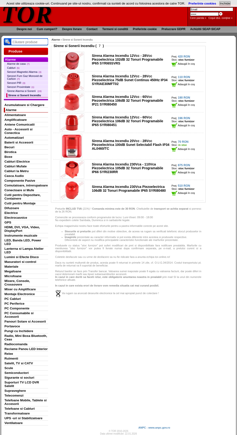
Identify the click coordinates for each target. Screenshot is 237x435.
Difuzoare (12, 208)
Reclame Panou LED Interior (26, 349)
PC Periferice (15, 303)
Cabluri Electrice (17, 161)
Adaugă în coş (183, 63)
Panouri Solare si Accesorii (25, 321)
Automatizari (14, 137)
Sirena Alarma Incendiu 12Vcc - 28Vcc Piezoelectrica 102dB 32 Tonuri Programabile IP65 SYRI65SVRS (127, 59)
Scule (9, 368)
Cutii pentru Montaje (20, 203)
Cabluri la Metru (17, 171)
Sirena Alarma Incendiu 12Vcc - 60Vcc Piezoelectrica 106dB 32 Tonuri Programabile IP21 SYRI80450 (127, 100)
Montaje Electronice (20, 294)
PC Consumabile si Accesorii (19, 314)
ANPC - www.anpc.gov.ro (154, 427)
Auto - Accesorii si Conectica (19, 131)
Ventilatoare (14, 423)
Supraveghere (15, 391)
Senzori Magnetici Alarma (24, 71)
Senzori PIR (16, 82)
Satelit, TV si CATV (19, 363)
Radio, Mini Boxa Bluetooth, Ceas (26, 337)
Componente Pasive (20, 180)
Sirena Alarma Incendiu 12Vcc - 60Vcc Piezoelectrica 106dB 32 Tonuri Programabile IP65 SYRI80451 (127, 121)
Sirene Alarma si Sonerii (24, 91)
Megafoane (13, 271)
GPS (8, 222)
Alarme (11, 110)
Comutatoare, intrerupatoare (26, 185)
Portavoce (12, 326)
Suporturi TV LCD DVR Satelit (22, 384)
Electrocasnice (16, 217)
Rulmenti (11, 358)
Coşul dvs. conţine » (220, 17)
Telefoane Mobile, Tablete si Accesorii (26, 402)
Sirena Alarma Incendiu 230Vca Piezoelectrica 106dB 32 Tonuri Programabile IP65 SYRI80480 (129, 188)
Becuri (10, 147)
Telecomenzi (14, 395)
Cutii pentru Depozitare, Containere (23, 196)
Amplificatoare (16, 120)
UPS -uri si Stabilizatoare (24, 418)
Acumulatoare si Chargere (24, 105)
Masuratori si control (20, 262)
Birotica (11, 152)
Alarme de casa (18, 63)
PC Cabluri (13, 299)
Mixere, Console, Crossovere (17, 282)
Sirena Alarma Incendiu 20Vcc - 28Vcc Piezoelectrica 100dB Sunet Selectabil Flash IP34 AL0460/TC (130, 144)
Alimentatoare (15, 115)
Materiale (11, 266)
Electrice (11, 213)
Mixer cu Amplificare (20, 289)
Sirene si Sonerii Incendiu (24, 95)
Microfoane (13, 276)
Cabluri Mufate (16, 166)
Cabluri (13, 67)
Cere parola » (198, 17)
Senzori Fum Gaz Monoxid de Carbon (25, 77)
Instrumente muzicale (21, 235)
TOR (27, 14)
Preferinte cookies (202, 3)
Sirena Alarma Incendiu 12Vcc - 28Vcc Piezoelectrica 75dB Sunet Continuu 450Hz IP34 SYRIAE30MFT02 (130, 80)
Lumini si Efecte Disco (22, 257)
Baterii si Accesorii (19, 142)
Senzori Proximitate (20, 86)
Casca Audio (14, 176)
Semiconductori (17, 373)
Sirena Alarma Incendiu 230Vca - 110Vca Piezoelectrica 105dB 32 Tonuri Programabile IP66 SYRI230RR (127, 168)
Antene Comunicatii (20, 124)
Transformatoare (17, 413)
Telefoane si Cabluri (20, 408)
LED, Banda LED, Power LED (23, 242)
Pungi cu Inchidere (19, 331)
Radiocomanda (16, 344)
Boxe (8, 157)
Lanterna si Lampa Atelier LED (24, 250)
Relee (9, 353)
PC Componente (17, 308)
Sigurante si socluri (19, 377)
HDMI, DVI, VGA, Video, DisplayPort (22, 229)
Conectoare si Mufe (19, 190)
